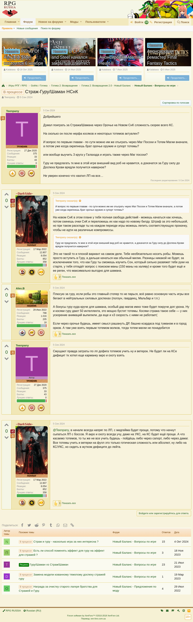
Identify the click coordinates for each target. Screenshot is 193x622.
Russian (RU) (32, 610)
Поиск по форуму (50, 28)
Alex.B (20, 288)
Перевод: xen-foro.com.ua (93, 618)
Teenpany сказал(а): (67, 200)
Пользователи (95, 21)
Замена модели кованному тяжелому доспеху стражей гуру (62, 576)
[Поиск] (183, 22)
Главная (10, 21)
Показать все (69, 277)
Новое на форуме (50, 21)
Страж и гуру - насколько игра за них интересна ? (59, 542)
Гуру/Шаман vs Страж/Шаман (43, 565)
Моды (74, 21)
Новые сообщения (27, 28)
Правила (7, 28)
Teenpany (9, 97)
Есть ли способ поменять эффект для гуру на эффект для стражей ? (61, 552)
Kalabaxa (10, 69)
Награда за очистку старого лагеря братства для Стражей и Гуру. (58, 588)
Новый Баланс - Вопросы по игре (134, 541)
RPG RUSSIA (12, 610)
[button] (19, 21)
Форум (28, 21)
